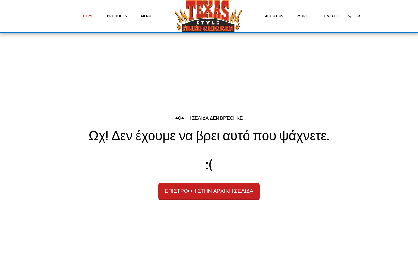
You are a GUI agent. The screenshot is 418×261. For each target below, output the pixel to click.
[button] (350, 16)
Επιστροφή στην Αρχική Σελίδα (209, 191)
